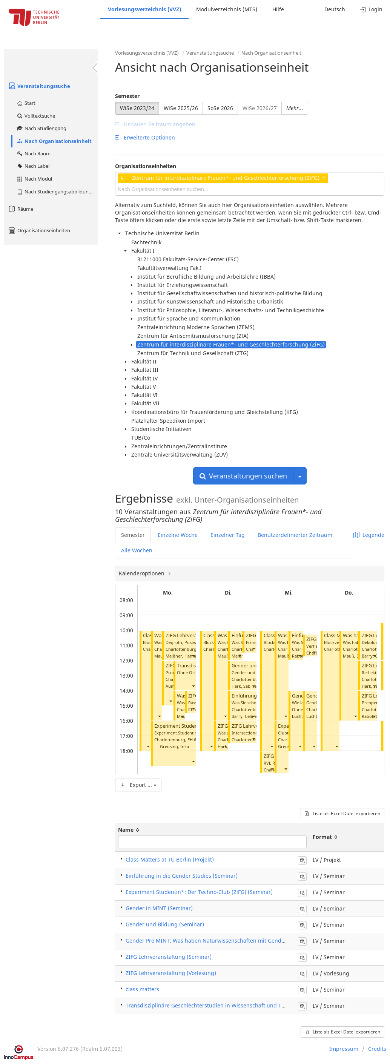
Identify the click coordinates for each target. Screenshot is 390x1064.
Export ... (138, 784)
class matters (142, 989)
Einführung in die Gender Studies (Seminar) (182, 875)
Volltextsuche (35, 115)
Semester (127, 96)
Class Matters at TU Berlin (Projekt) (170, 859)
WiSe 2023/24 (137, 108)
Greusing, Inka (174, 746)
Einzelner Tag (227, 534)
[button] (148, 746)
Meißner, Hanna (181, 656)
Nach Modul (34, 178)
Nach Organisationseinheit (54, 141)
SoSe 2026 (220, 108)
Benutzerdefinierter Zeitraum (295, 534)
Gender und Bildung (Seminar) (165, 924)
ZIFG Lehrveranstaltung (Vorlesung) (171, 973)
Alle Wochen (136, 550)
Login (371, 9)
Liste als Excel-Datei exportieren (342, 813)
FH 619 (194, 739)
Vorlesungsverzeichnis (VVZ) (144, 9)
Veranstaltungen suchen (243, 475)
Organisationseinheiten (39, 230)
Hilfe (278, 9)
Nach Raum (33, 153)
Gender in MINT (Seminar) (159, 908)
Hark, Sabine (244, 686)
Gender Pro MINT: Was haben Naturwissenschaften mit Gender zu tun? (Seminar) (229, 940)
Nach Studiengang (41, 128)
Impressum (343, 1048)
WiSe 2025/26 (181, 108)
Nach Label (32, 166)
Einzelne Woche (178, 534)
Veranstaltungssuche (39, 86)
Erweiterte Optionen (145, 137)
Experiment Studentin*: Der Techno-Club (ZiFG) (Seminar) (199, 891)
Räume (20, 208)
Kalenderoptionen (142, 573)
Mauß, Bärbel (356, 656)
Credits (377, 1048)
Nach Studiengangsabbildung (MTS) (57, 191)
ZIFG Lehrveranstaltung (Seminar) (169, 956)
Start (25, 103)
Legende (368, 534)
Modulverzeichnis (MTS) (226, 9)
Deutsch (334, 9)
